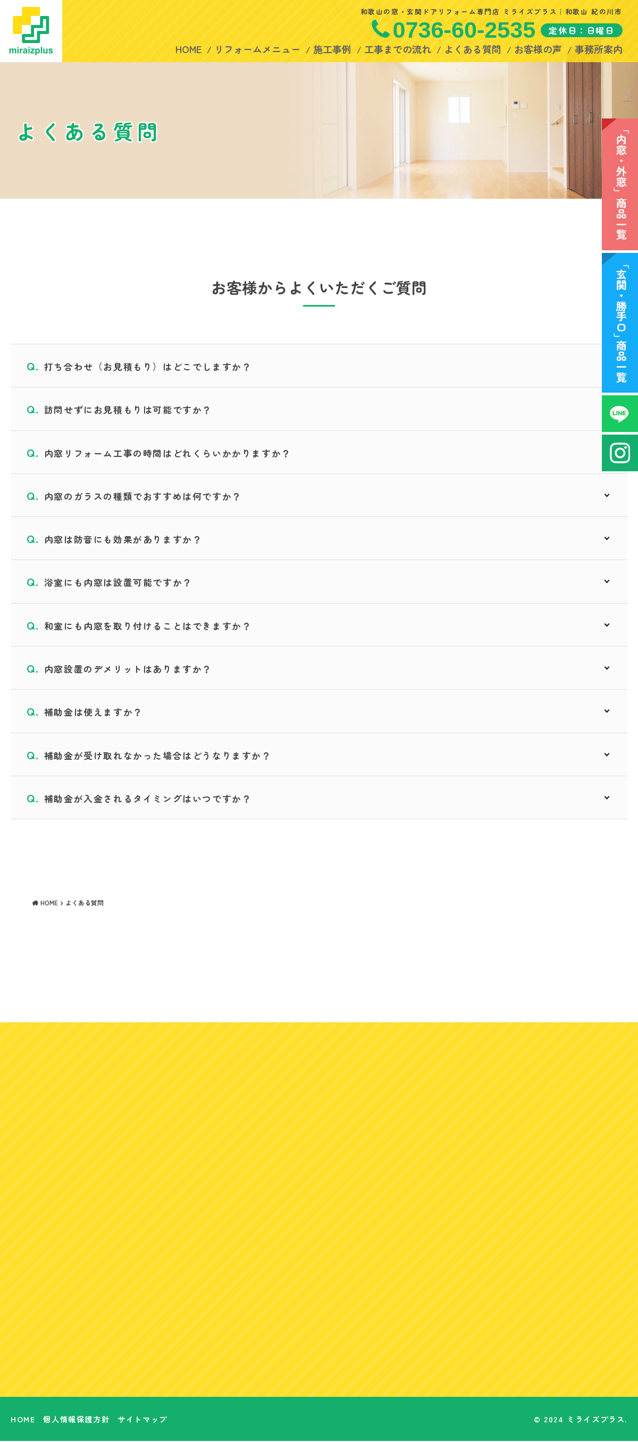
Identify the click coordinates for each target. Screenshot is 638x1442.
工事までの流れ (397, 49)
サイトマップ (142, 1420)
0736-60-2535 (463, 30)
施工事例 (332, 49)
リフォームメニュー (257, 49)
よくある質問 (472, 49)
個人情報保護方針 (76, 1420)
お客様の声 (537, 49)
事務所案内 (598, 49)
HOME (188, 49)
